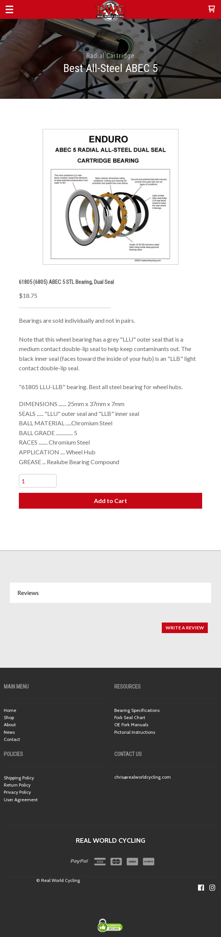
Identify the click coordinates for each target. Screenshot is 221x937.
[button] (211, 9)
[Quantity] (38, 481)
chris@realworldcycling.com (142, 777)
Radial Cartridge (110, 56)
